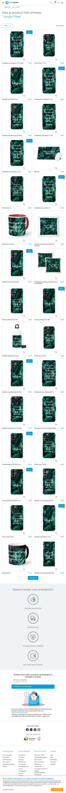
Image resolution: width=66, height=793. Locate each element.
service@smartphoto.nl (41, 768)
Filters (6, 26)
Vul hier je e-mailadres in (20, 679)
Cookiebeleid (22, 770)
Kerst (51, 754)
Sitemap (20, 759)
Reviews (20, 772)
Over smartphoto (24, 750)
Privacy (20, 768)
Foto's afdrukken (7, 754)
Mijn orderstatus (39, 761)
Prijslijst (20, 775)
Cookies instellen (9, 789)
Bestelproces (22, 761)
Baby (51, 756)
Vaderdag (53, 761)
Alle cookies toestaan (57, 789)
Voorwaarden (22, 763)
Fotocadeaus (6, 761)
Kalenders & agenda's (9, 763)
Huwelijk (52, 763)
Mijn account (38, 759)
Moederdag (53, 759)
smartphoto (21, 754)
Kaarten (5, 765)
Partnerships (38, 774)
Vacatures (21, 756)
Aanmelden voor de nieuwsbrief (22, 686)
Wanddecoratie (7, 759)
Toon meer (33, 577)
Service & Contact (39, 754)
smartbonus (37, 763)
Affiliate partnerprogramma (39, 771)
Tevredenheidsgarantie (40, 756)
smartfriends (38, 765)
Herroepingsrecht (23, 765)
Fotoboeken (6, 756)
